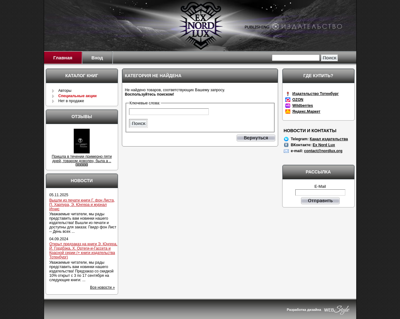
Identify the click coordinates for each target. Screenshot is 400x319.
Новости (81, 180)
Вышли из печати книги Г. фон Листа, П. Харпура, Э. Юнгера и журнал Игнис (82, 204)
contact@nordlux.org (323, 151)
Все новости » (102, 287)
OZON (297, 99)
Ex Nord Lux (323, 145)
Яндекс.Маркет (306, 111)
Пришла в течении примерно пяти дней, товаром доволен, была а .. (82, 158)
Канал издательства (329, 139)
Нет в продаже (71, 101)
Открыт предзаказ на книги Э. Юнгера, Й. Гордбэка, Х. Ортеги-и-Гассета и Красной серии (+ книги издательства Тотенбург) (83, 250)
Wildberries (302, 105)
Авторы (64, 90)
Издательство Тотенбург (315, 94)
